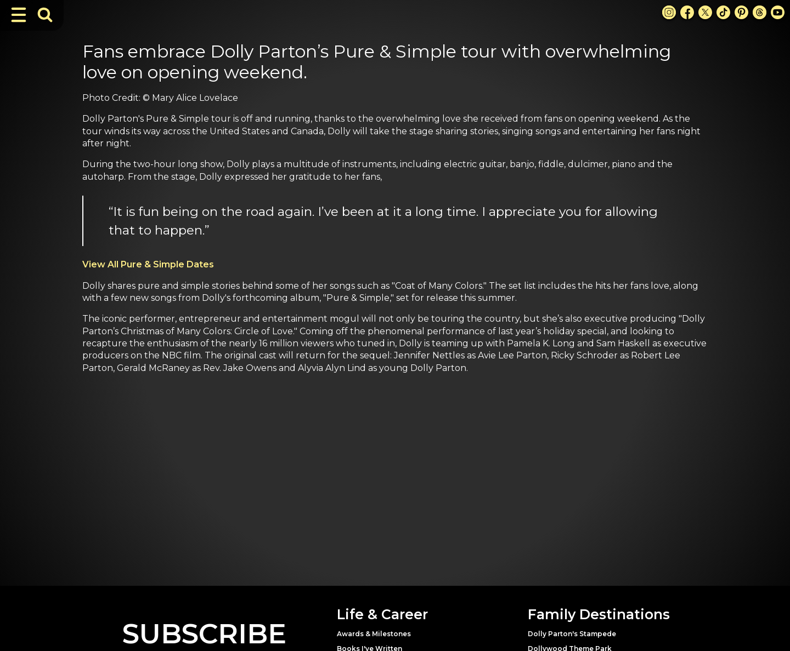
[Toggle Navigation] (18, 14)
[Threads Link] (759, 12)
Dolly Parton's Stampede (572, 634)
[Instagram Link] (669, 12)
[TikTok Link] (723, 12)
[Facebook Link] (687, 12)
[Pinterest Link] (741, 12)
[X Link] (705, 12)
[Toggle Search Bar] (45, 14)
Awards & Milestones (374, 634)
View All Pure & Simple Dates (148, 264)
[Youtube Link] (778, 12)
